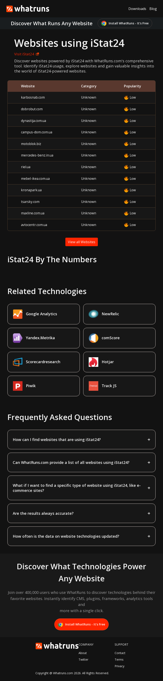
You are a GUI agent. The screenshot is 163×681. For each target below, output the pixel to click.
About (83, 653)
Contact (120, 653)
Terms (119, 659)
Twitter (83, 659)
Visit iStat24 (26, 54)
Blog (153, 8)
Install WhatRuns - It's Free (125, 23)
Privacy (119, 666)
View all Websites (81, 242)
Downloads (137, 8)
